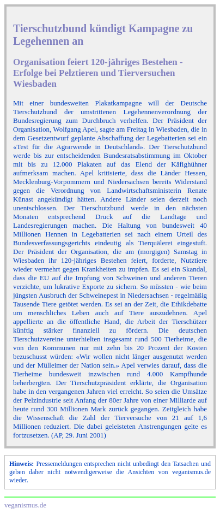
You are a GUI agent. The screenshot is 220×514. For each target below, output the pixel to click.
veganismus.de (25, 505)
